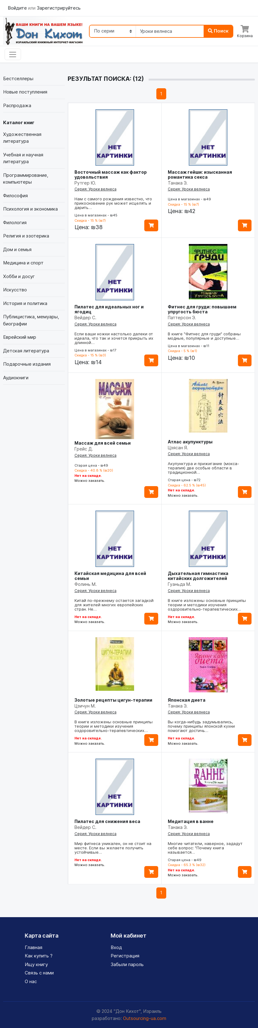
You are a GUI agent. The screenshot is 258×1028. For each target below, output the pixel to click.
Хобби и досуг (19, 276)
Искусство (15, 290)
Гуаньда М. (179, 584)
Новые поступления (25, 92)
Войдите (18, 8)
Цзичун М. (85, 705)
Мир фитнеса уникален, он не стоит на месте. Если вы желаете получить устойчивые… (112, 847)
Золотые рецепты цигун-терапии (113, 700)
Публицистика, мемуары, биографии (31, 320)
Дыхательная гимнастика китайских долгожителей (198, 576)
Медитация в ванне (191, 821)
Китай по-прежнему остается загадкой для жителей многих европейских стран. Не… (114, 604)
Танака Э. (178, 182)
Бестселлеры (18, 78)
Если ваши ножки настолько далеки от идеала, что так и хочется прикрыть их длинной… (113, 338)
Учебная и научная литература (23, 158)
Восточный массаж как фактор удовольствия (110, 174)
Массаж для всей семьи (102, 443)
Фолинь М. (85, 584)
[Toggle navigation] (13, 54)
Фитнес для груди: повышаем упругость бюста (202, 309)
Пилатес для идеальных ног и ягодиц (109, 309)
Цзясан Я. (178, 447)
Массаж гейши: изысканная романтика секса (200, 174)
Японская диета (186, 700)
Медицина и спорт (23, 263)
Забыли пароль (127, 964)
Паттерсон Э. (182, 317)
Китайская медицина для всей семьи (110, 576)
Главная (33, 947)
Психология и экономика (30, 209)
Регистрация (125, 956)
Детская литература (26, 351)
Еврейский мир (19, 337)
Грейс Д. (83, 448)
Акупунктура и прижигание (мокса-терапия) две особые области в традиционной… (203, 467)
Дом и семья (17, 249)
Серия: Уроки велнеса (95, 189)
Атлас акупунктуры (190, 441)
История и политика (25, 303)
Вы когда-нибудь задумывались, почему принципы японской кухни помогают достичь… (201, 726)
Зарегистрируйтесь (59, 8)
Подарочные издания (27, 364)
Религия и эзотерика (26, 236)
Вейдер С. (85, 317)
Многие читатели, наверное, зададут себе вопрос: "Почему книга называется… (205, 847)
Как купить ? (39, 956)
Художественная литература (22, 137)
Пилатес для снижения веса (107, 821)
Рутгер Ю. (85, 182)
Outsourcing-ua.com (144, 1018)
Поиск (218, 31)
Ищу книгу (36, 964)
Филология (15, 222)
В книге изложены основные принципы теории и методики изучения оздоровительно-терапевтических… (207, 604)
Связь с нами (39, 973)
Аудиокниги (15, 378)
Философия (15, 195)
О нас (31, 981)
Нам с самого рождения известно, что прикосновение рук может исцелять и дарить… (113, 203)
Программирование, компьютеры (25, 178)
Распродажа (17, 105)
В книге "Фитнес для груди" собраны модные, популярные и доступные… (204, 336)
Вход (116, 947)
